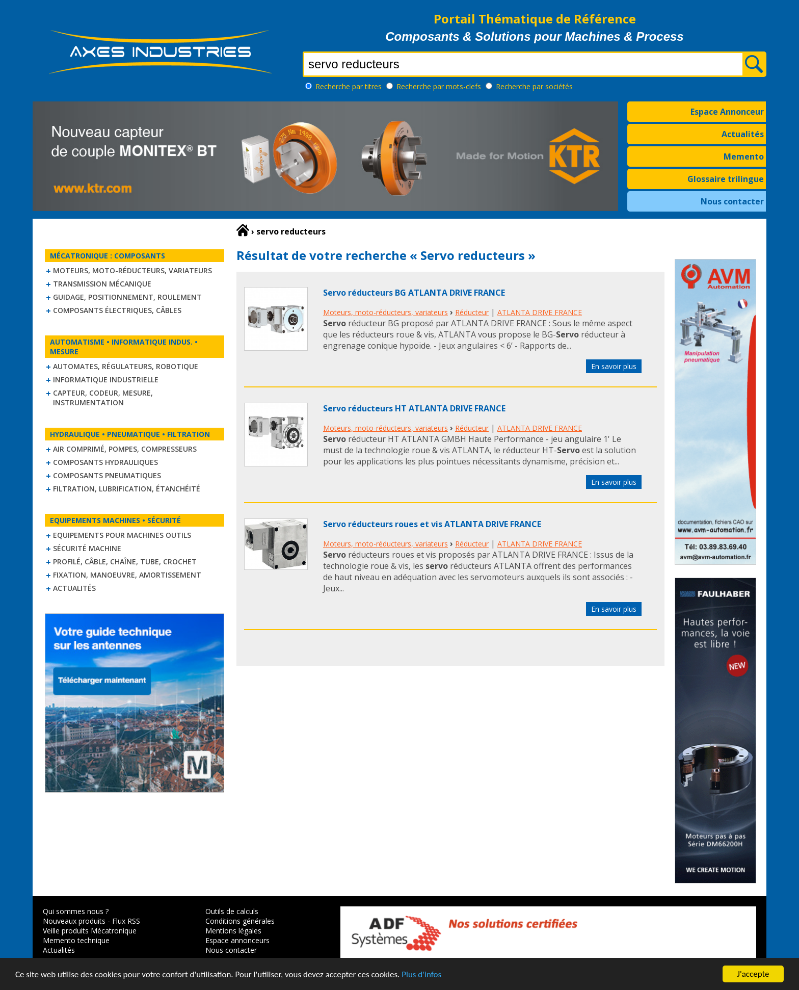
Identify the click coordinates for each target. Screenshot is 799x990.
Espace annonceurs (237, 940)
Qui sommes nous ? (76, 911)
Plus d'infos (421, 975)
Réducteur (472, 312)
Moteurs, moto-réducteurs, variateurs (132, 270)
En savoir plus (613, 366)
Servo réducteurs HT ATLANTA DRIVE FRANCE (414, 408)
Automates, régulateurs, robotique (125, 366)
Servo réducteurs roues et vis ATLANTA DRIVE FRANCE (432, 524)
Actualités (743, 134)
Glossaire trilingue (725, 179)
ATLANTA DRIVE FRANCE (539, 312)
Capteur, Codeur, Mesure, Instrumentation (103, 397)
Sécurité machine (87, 548)
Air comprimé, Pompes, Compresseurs (125, 449)
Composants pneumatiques (107, 475)
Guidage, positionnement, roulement (127, 297)
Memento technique (76, 940)
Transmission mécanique (102, 284)
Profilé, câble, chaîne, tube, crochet (125, 561)
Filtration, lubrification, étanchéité (126, 488)
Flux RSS (126, 921)
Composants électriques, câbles (117, 310)
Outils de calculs (231, 911)
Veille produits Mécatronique (90, 930)
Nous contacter (732, 201)
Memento (744, 156)
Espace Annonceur (727, 111)
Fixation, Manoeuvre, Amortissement (127, 575)
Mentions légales (233, 930)
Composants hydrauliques (105, 462)
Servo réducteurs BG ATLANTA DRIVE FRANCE (414, 292)
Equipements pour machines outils (122, 535)
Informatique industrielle (105, 379)
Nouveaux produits (74, 921)
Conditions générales (240, 921)
